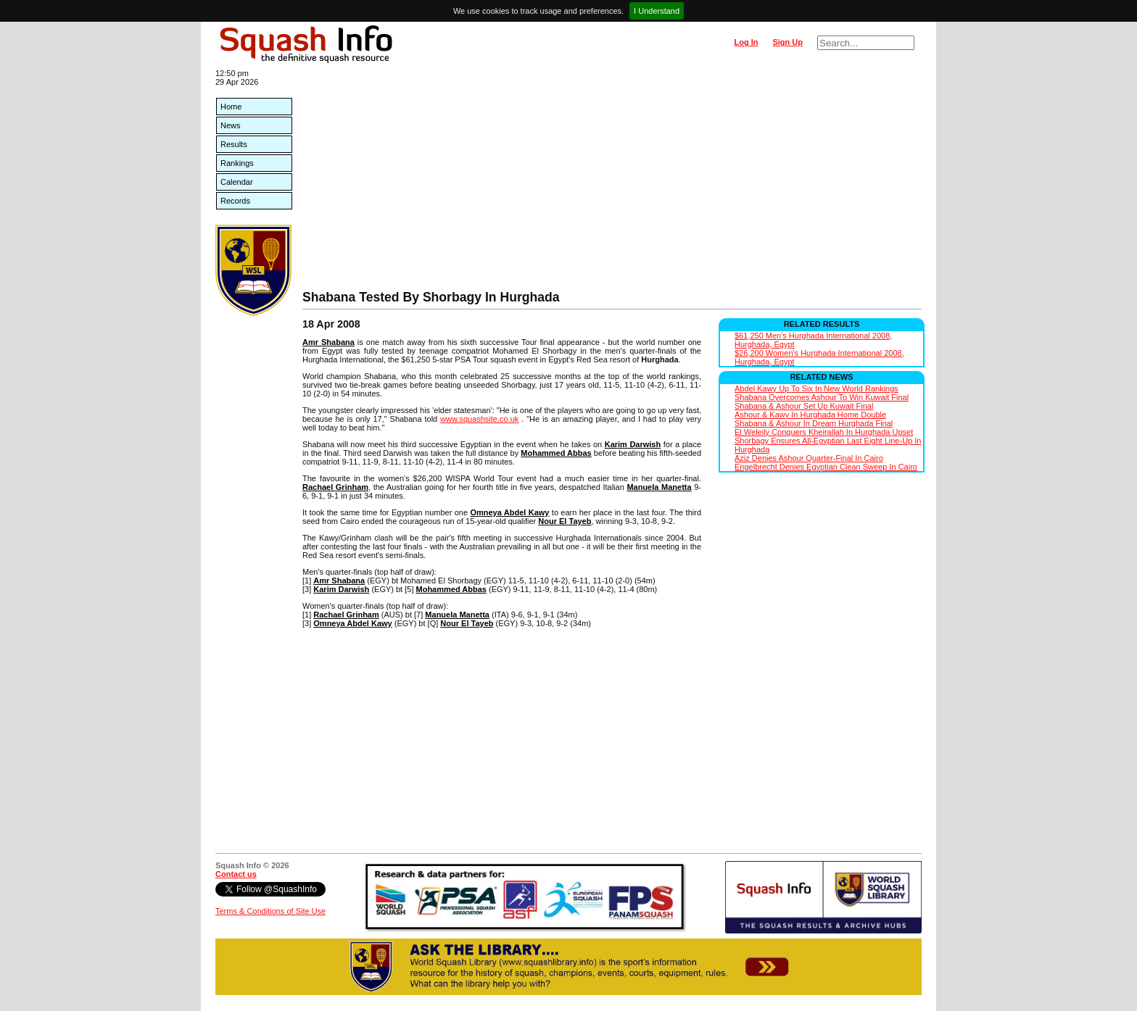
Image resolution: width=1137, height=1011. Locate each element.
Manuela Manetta (659, 487)
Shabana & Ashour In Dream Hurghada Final (814, 423)
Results (233, 144)
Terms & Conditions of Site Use (270, 911)
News (230, 125)
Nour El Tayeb (564, 521)
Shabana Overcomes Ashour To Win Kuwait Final (822, 397)
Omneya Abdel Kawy (509, 512)
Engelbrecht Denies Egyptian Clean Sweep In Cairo (826, 466)
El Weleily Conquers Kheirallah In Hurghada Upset (824, 432)
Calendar (236, 182)
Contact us (236, 874)
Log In (746, 42)
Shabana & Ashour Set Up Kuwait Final (804, 406)
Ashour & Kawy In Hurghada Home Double (810, 414)
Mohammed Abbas (556, 453)
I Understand (656, 11)
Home (230, 106)
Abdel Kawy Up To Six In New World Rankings (816, 388)
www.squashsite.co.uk (479, 419)
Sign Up (787, 42)
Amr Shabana (328, 342)
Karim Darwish (633, 444)
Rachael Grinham (335, 487)
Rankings (237, 163)
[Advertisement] (612, 181)
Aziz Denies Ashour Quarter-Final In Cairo (809, 458)
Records (235, 200)
